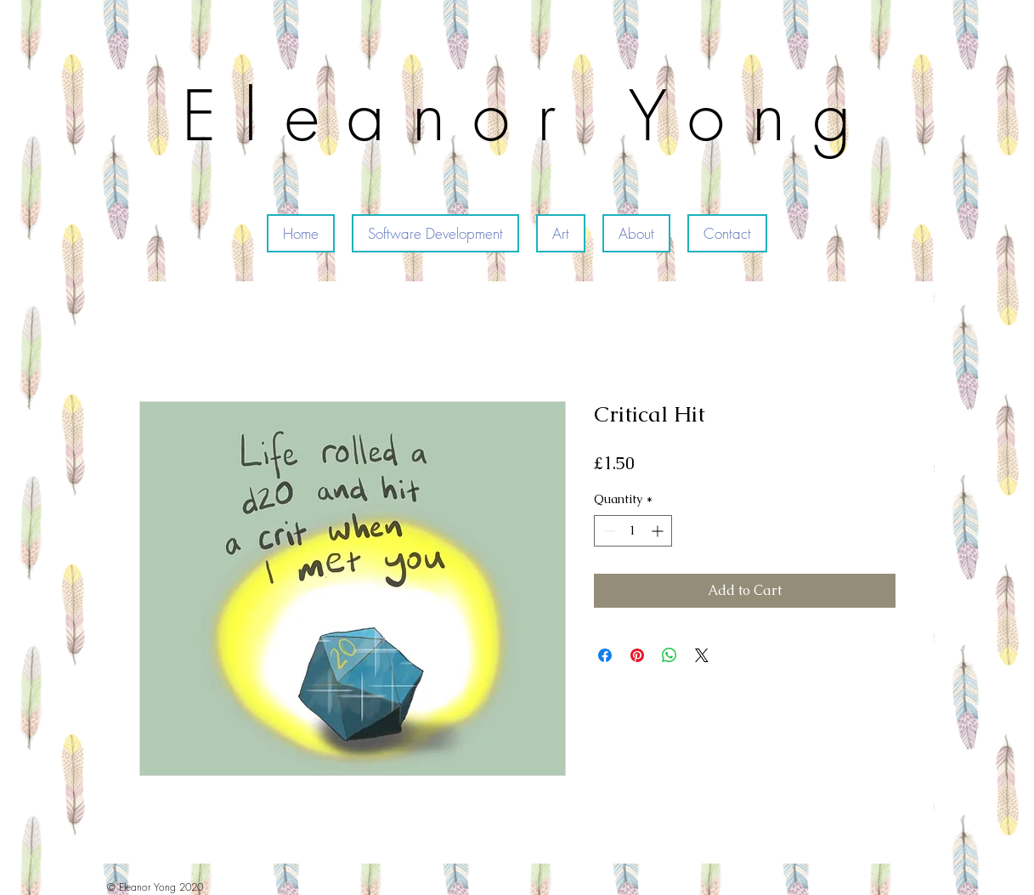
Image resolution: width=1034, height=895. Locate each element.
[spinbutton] (633, 531)
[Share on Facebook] (605, 655)
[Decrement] (607, 531)
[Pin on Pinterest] (637, 655)
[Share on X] (702, 655)
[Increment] (659, 531)
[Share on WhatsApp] (669, 655)
